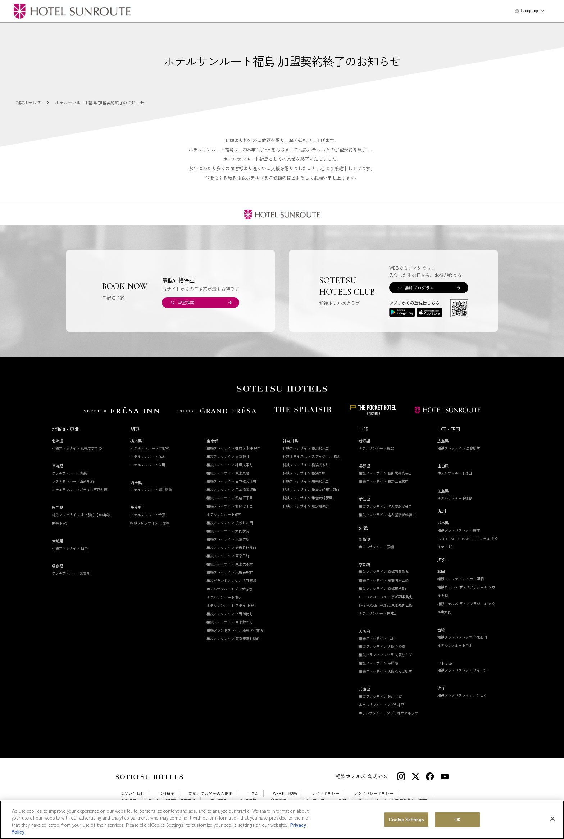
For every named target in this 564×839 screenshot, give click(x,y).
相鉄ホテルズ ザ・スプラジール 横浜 (312, 456)
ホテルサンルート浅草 (223, 597)
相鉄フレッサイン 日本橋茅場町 (231, 489)
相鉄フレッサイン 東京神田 (227, 456)
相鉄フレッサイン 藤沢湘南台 (306, 506)
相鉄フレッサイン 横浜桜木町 (306, 464)
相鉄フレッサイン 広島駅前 (458, 448)
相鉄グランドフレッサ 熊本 (458, 530)
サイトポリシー (325, 793)
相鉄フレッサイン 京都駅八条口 (384, 588)
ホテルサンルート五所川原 (73, 481)
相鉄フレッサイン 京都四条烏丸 (384, 571)
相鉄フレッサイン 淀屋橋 (378, 663)
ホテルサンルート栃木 (147, 456)
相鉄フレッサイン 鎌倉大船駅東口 (309, 497)
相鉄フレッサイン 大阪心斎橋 (382, 646)
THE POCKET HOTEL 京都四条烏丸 (385, 596)
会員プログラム (419, 288)
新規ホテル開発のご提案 (210, 793)
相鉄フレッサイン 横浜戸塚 (304, 473)
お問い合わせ (132, 793)
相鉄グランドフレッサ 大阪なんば (385, 654)
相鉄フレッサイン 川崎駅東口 (306, 481)
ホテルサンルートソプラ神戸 (381, 704)
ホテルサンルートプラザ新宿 (229, 588)
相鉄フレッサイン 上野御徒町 (229, 613)
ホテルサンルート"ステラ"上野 (230, 605)
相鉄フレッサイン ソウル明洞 (460, 578)
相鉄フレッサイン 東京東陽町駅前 (233, 638)
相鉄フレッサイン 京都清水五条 (384, 580)
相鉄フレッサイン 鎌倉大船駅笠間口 (311, 489)
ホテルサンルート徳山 (454, 473)
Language (530, 10)
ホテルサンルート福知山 (378, 613)
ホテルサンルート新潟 (376, 448)
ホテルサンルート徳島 (454, 498)
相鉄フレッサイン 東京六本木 (229, 564)
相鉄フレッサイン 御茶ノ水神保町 (233, 448)
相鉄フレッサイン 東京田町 (227, 555)
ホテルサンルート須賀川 (71, 573)
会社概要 (166, 793)
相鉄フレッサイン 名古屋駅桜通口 (385, 506)
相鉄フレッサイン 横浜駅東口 (306, 448)
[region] (282, 819)
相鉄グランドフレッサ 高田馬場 (231, 580)
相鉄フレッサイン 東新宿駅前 (229, 572)
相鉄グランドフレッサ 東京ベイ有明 (234, 630)
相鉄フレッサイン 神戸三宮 (380, 696)
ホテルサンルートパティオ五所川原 (80, 489)
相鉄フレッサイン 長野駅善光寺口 (385, 473)
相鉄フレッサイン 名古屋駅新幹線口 (387, 514)
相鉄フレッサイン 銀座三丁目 (229, 497)
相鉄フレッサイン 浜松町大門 (229, 522)
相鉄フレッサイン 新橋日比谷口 (231, 547)
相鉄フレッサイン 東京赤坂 (227, 539)
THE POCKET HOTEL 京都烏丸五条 (385, 605)
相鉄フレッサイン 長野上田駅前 (384, 481)
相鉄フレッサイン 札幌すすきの (77, 448)
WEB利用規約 (285, 793)
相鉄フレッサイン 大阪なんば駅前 (385, 671)
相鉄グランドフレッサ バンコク (462, 695)
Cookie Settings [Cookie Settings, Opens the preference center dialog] (406, 819)
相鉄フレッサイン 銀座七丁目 (229, 506)
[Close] (552, 818)
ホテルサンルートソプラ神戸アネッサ (388, 713)
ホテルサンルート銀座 (223, 514)
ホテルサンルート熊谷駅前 (151, 489)
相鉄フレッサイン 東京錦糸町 (229, 622)
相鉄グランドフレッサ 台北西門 (462, 637)
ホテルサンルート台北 (454, 645)
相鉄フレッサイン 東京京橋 (227, 473)
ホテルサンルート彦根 (376, 546)
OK (457, 819)
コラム (253, 793)
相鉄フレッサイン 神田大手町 (229, 464)
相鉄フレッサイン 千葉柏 (149, 523)
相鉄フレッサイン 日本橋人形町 (231, 481)
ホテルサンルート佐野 (147, 464)
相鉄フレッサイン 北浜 (377, 638)
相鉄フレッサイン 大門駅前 (227, 531)
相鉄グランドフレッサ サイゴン (462, 670)
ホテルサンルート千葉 (147, 514)
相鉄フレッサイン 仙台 (70, 548)
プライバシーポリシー (373, 793)
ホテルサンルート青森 (69, 473)
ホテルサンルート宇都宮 (149, 448)
